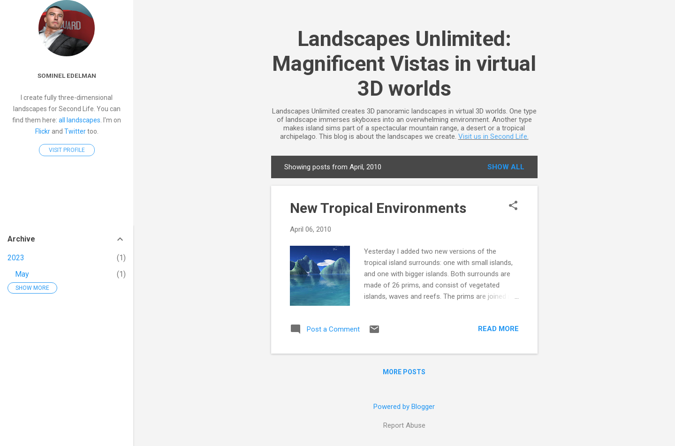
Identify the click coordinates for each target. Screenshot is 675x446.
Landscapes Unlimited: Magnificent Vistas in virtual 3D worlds (404, 63)
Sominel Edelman (67, 75)
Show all (505, 167)
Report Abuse (404, 425)
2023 (16, 257)
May (22, 274)
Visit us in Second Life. (493, 136)
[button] (513, 206)
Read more (498, 329)
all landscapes (79, 120)
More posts (404, 372)
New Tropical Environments (378, 208)
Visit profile (67, 150)
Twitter (75, 131)
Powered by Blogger (404, 406)
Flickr (42, 131)
